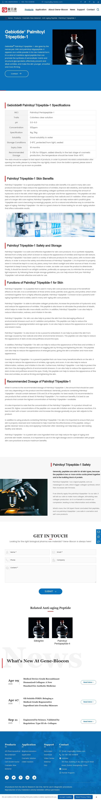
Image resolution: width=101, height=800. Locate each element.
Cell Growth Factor (12, 762)
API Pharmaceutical (12, 751)
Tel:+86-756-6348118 (68, 755)
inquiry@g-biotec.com (53, 2)
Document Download (48, 753)
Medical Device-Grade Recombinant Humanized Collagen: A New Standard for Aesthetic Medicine (41, 682)
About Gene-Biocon (58, 9)
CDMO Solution (27, 762)
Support (81, 9)
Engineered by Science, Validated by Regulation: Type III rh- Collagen (41, 722)
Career (63, 769)
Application (40, 9)
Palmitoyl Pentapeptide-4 (64, 642)
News (72, 9)
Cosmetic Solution (29, 758)
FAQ (45, 765)
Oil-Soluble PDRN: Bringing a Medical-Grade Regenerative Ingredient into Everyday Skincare (40, 702)
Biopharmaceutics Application (29, 753)
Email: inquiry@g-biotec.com (72, 751)
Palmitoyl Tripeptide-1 (67, 18)
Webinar (47, 762)
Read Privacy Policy (83, 797)
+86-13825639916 (11, 2)
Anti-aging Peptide (49, 18)
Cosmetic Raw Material (31, 18)
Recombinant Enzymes (10, 757)
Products (29, 9)
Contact (91, 9)
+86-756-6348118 (27, 2)
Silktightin (41, 641)
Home (10, 18)
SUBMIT (52, 591)
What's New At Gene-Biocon (38, 660)
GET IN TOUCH (52, 535)
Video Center (49, 758)
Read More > (88, 682)
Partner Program (67, 773)
